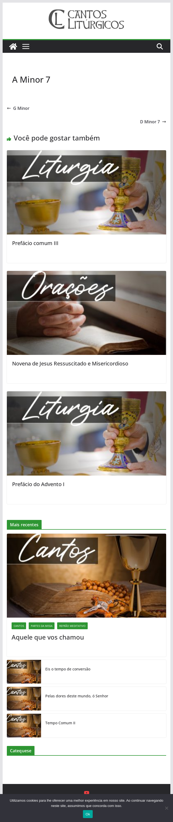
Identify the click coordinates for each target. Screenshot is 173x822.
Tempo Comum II (60, 722)
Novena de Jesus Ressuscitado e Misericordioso (70, 363)
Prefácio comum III (35, 243)
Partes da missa (41, 626)
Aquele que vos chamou (48, 637)
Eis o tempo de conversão (67, 668)
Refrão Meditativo (72, 626)
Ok (88, 814)
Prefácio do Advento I (38, 484)
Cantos (19, 626)
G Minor (18, 108)
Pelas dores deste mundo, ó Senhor (76, 695)
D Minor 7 (153, 122)
